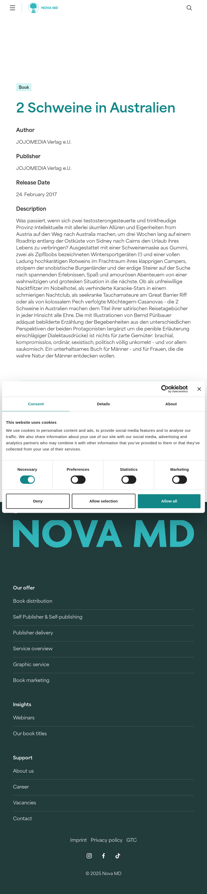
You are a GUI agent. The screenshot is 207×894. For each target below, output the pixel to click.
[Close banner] (199, 389)
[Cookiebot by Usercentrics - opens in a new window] (165, 389)
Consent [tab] (36, 404)
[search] (189, 8)
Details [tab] (103, 404)
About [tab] (171, 404)
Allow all (169, 501)
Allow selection (103, 501)
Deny (38, 501)
